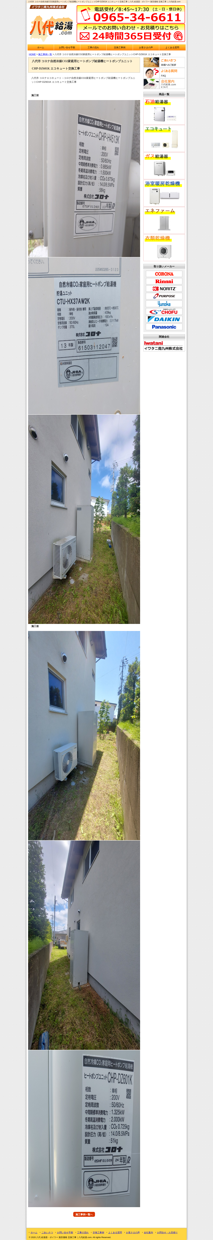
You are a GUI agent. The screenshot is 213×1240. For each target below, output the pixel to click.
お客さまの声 (146, 47)
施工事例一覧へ (84, 1214)
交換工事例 (119, 47)
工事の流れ (93, 47)
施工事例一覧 (45, 54)
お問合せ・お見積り (167, 1232)
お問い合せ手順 (67, 47)
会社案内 (148, 1232)
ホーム (40, 47)
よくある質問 (172, 47)
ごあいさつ (47, 1232)
